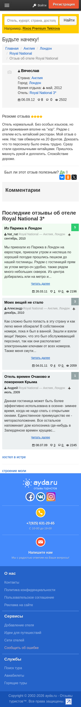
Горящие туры (15, 683)
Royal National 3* (43, 93)
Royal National (21, 53)
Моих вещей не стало (23, 302)
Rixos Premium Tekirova (41, 28)
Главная (12, 48)
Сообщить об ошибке (21, 648)
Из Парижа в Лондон (23, 228)
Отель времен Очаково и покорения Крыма (27, 379)
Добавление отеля (19, 625)
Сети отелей (14, 640)
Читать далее (40, 283)
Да (62, 172)
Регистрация (64, 4)
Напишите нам (40, 552)
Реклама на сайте (18, 605)
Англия (29, 48)
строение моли (14, 471)
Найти (69, 20)
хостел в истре (14, 457)
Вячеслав (28, 71)
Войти (38, 5)
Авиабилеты (14, 675)
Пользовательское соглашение (29, 597)
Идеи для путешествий (22, 633)
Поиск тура (13, 668)
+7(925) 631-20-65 (40, 523)
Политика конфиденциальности (29, 590)
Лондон (46, 48)
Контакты (11, 582)
